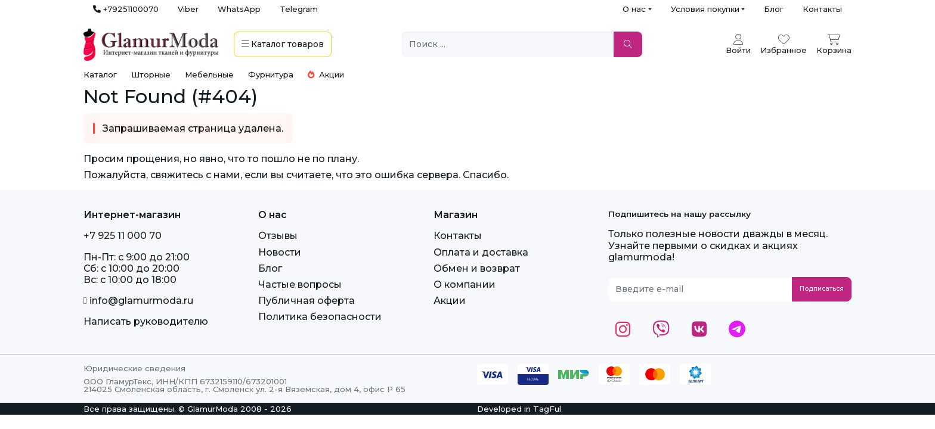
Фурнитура (270, 74)
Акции (326, 74)
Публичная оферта (306, 300)
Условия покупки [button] (705, 9)
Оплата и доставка (481, 252)
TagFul (547, 409)
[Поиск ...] (508, 44)
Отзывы (278, 235)
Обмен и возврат (477, 268)
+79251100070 (126, 9)
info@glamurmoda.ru (138, 300)
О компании (465, 284)
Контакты (822, 9)
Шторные (151, 74)
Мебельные (209, 74)
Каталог (100, 74)
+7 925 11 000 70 (122, 235)
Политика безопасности (320, 316)
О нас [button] (634, 9)
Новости (279, 252)
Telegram (299, 9)
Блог (774, 9)
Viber (188, 9)
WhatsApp (239, 9)
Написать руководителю (145, 321)
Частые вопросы (300, 284)
